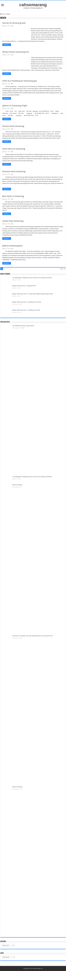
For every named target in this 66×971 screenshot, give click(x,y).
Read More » (7, 44)
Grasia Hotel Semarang (12, 221)
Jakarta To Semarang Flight (14, 105)
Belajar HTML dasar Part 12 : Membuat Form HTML (26, 302)
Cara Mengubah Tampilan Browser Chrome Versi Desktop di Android (32, 277)
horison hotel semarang (13, 126)
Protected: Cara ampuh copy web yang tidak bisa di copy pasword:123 (32, 635)
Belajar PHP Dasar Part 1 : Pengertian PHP (24, 286)
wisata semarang (17, 485)
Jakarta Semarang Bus (12, 245)
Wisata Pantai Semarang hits (15, 52)
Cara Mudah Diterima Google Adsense (23, 325)
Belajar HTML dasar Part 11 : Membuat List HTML (26, 310)
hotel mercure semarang (13, 149)
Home (2, 14)
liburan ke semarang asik (13, 23)
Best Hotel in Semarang (13, 196)
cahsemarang (33, 4)
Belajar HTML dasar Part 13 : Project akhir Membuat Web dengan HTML (32, 294)
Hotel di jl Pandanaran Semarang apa (19, 81)
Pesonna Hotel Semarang (13, 171)
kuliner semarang (17, 786)
